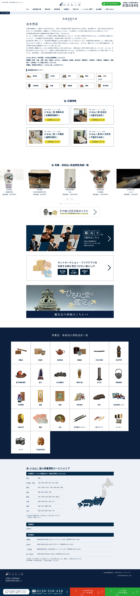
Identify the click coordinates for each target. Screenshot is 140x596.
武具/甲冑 (119, 360)
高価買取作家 (37, 9)
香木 (99, 405)
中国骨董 (21, 405)
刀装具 (104, 77)
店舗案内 (66, 9)
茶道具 (32, 76)
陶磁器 (67, 86)
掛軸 (40, 405)
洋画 (66, 76)
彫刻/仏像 (80, 382)
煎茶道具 (60, 360)
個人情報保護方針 (108, 572)
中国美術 (32, 86)
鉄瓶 (49, 86)
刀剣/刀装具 (99, 360)
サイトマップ (127, 572)
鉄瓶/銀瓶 (119, 382)
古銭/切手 (21, 427)
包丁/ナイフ (99, 427)
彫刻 (84, 76)
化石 (60, 427)
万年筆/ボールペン (79, 427)
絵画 (60, 405)
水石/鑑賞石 (60, 382)
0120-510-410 (14, 580)
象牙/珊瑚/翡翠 (20, 382)
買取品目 (48, 9)
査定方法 (76, 9)
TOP (27, 9)
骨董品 (21, 360)
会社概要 (99, 9)
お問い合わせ (109, 9)
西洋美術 (102, 86)
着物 (84, 86)
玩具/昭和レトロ (119, 405)
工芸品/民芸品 (40, 449)
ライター (119, 427)
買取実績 (57, 9)
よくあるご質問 (87, 9)
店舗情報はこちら (53, 120)
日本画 (50, 76)
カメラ (21, 449)
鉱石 (40, 382)
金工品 (99, 382)
